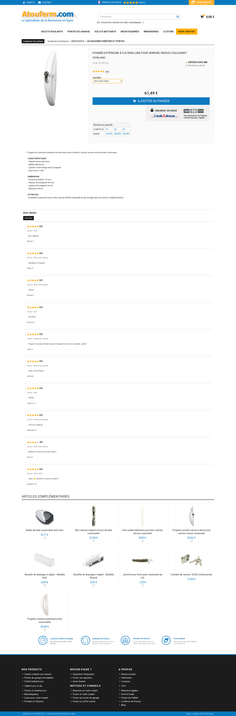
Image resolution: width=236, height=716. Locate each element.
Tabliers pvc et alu (33, 686)
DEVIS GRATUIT (186, 31)
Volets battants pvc (34, 681)
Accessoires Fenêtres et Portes (105, 41)
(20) (107, 72)
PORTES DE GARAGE (78, 31)
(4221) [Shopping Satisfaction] (142, 2)
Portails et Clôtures (33, 701)
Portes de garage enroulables (38, 677)
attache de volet (120, 22)
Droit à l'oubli (127, 694)
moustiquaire (135, 22)
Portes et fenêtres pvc (35, 690)
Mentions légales (129, 690)
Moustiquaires (31, 694)
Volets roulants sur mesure (37, 674)
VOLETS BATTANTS (105, 31)
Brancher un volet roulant (85, 690)
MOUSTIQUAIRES (130, 31)
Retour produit (128, 674)
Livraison (125, 681)
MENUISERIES (151, 31)
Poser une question (82, 677)
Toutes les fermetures (58, 41)
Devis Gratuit (79, 681)
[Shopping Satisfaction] (129, 3)
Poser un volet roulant (84, 694)
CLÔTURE (168, 31)
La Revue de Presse (131, 701)
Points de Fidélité (129, 697)
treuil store (106, 22)
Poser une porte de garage (86, 697)
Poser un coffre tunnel (84, 701)
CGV (123, 686)
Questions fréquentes (83, 674)
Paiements (126, 677)
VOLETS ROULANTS (52, 31)
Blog (123, 705)
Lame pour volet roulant (36, 697)
